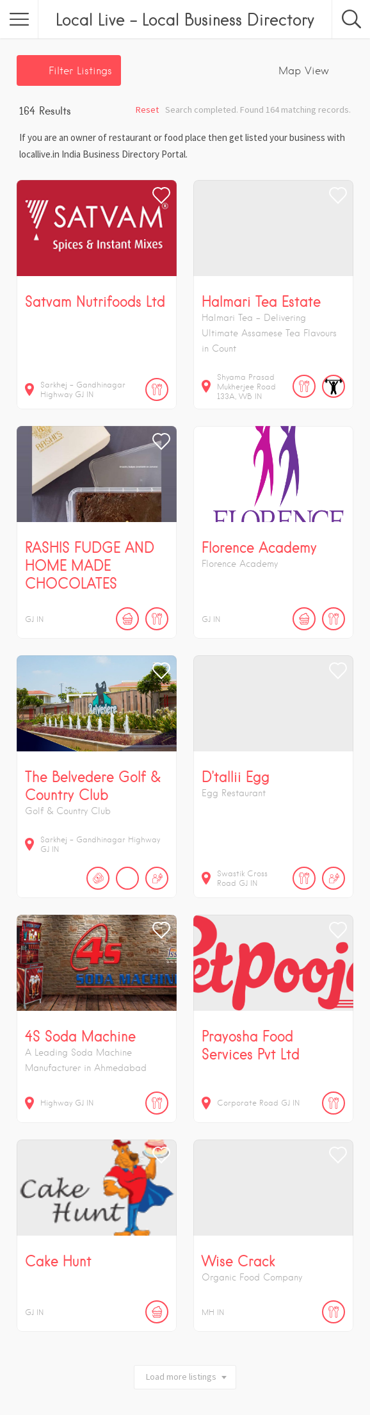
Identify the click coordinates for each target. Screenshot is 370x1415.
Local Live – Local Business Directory (185, 19)
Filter (80, 71)
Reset (147, 109)
